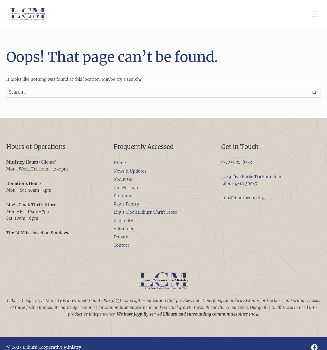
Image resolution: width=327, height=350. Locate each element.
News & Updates (130, 171)
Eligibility (123, 220)
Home (120, 162)
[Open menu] (314, 13)
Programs (123, 195)
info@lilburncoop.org (243, 197)
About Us (123, 179)
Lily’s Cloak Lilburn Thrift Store (145, 212)
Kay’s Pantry (126, 204)
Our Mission (126, 187)
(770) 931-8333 (236, 162)
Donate (121, 236)
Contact (121, 245)
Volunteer (124, 228)
